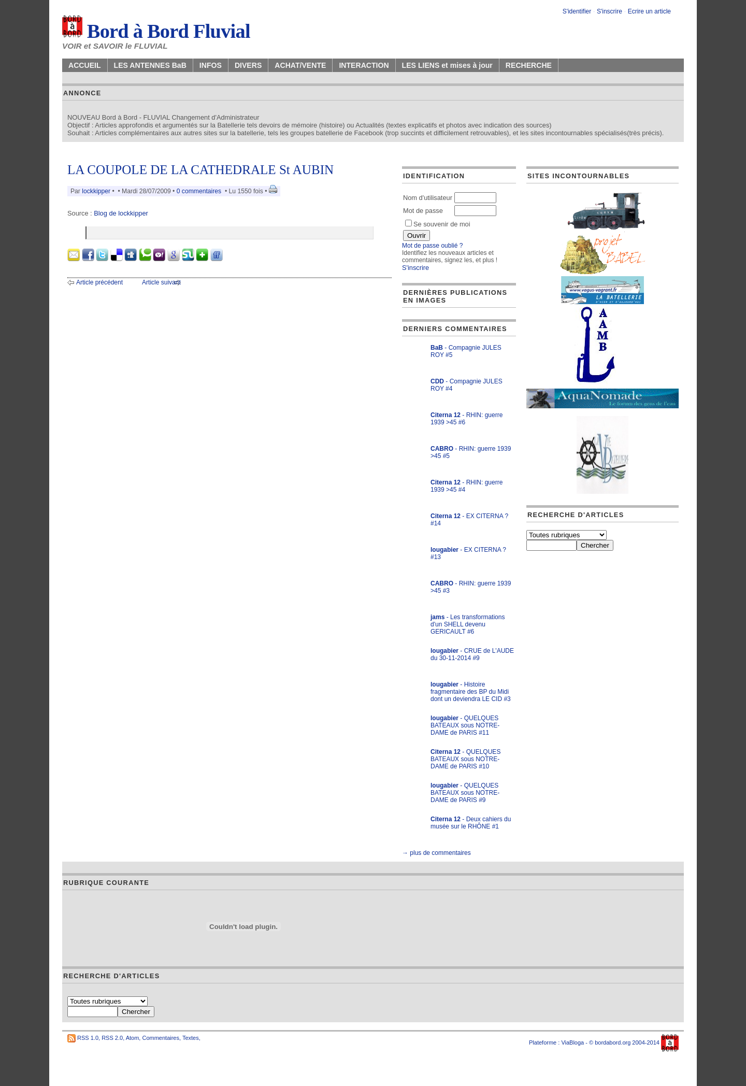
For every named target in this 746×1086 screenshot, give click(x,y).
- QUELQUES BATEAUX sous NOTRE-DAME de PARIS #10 (465, 759)
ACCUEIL (84, 65)
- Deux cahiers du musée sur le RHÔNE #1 (471, 823)
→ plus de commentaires (436, 852)
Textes (190, 1038)
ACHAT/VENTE (300, 65)
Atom (132, 1038)
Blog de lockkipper (121, 213)
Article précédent (99, 282)
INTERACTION (364, 65)
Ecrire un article (649, 11)
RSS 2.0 (112, 1038)
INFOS (210, 65)
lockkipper (96, 191)
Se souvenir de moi (437, 224)
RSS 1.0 (87, 1038)
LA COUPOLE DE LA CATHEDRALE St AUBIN (200, 170)
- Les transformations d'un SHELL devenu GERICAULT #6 (468, 624)
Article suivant (161, 282)
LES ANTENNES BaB (150, 65)
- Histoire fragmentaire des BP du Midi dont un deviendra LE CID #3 (471, 692)
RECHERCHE (529, 65)
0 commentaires (200, 191)
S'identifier (577, 11)
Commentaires (160, 1038)
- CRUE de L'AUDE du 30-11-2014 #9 (472, 654)
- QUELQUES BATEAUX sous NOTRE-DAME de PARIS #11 (465, 725)
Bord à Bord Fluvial (156, 31)
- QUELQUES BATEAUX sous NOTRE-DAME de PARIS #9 (465, 793)
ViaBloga (572, 1042)
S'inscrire (609, 11)
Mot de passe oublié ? (432, 245)
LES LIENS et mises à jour (447, 65)
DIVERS (248, 65)
